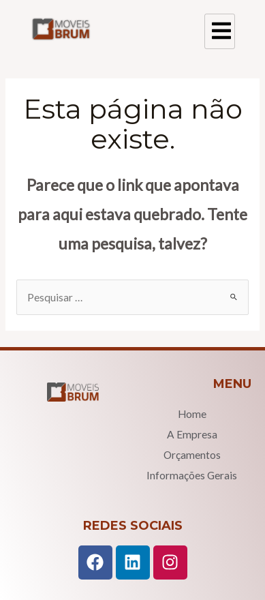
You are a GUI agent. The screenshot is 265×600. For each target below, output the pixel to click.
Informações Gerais (191, 475)
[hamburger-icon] (219, 31)
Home (192, 414)
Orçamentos (192, 455)
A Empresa (192, 434)
